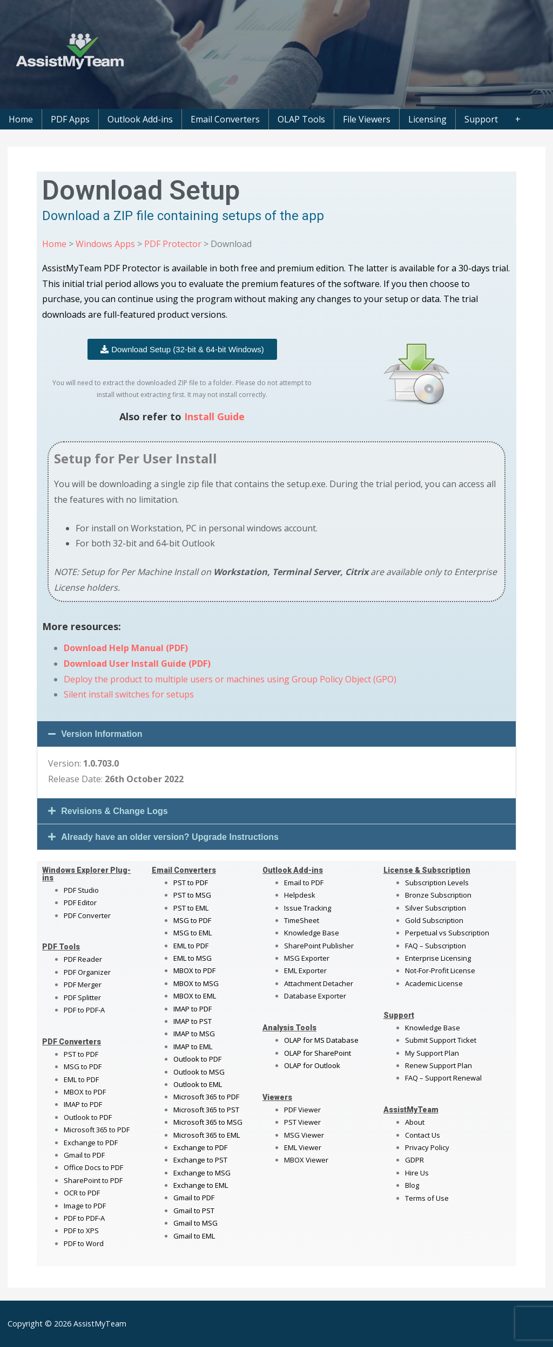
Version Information (101, 734)
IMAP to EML (192, 1046)
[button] (276, 734)
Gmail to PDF (193, 1197)
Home (21, 119)
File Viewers (366, 119)
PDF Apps (70, 119)
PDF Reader (83, 959)
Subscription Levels (437, 882)
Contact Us (422, 1135)
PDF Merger (83, 984)
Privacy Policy (427, 1147)
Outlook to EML (197, 1084)
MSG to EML (192, 933)
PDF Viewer (302, 1109)
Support (481, 119)
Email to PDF (303, 882)
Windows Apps (105, 244)
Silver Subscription (435, 908)
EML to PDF (81, 1079)
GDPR (414, 1160)
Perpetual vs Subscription (447, 933)
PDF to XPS (81, 1230)
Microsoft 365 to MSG (207, 1122)
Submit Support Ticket (440, 1040)
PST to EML (190, 908)
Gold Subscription (434, 920)
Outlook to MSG (199, 1072)
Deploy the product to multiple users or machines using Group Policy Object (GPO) (230, 679)
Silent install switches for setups (129, 694)
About (414, 1122)
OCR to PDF (82, 1193)
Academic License (434, 983)
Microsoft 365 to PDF (206, 1097)
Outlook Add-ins (140, 119)
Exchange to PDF (91, 1142)
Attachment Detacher (318, 983)
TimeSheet (301, 920)
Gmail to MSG (195, 1223)
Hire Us (417, 1173)
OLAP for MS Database (321, 1040)
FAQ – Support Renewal (443, 1078)
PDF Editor (80, 902)
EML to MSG (192, 958)
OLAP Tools (301, 119)
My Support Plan (432, 1053)
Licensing (427, 119)
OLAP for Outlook (312, 1065)
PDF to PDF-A (84, 1010)
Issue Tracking (307, 908)
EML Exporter (305, 970)
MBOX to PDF (85, 1092)
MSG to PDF (83, 1066)
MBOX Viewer (306, 1160)
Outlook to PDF (88, 1117)
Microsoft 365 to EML (206, 1135)
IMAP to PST (192, 1021)
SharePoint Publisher (319, 946)
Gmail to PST (193, 1210)
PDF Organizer (87, 972)
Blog (412, 1185)
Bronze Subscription (438, 895)
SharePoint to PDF (93, 1180)
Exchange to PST (200, 1160)
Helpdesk (299, 895)
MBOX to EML (194, 996)
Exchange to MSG (202, 1173)
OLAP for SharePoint (317, 1053)
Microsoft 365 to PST (206, 1109)
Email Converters (225, 119)
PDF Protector (172, 244)
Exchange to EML (200, 1185)
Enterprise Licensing (438, 958)
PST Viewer (302, 1122)
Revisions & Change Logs (114, 811)
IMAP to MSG (194, 1033)
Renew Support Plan (438, 1065)
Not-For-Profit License (440, 970)
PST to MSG (192, 895)
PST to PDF (81, 1054)
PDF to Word (84, 1243)
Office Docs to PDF (93, 1167)
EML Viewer (302, 1147)
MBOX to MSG (196, 983)
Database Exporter (315, 996)
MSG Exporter (306, 958)
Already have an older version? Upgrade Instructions (170, 837)
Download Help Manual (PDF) (126, 648)
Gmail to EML (194, 1236)
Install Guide (214, 416)
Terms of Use (427, 1198)
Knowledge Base (311, 933)
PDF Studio (81, 890)
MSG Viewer (304, 1135)
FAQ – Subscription (435, 946)
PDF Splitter (82, 997)
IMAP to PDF (83, 1104)
